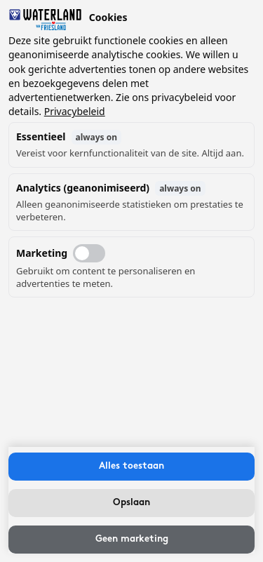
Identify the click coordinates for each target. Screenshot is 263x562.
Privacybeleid (74, 111)
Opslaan (131, 502)
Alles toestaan (131, 466)
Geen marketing (131, 539)
